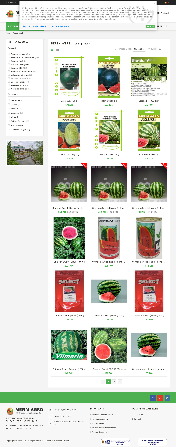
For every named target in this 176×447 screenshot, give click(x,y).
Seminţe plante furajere (22, 71)
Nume (139, 49)
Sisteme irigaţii (19, 82)
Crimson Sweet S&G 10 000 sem (109, 369)
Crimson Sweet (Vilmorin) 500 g (69, 369)
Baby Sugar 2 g (109, 101)
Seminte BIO (17, 68)
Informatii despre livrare (102, 415)
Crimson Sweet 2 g (149, 154)
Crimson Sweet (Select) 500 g (149, 315)
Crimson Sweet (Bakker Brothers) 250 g (109, 208)
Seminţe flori (17, 61)
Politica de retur (99, 423)
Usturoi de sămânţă (20, 75)
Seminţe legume (19, 54)
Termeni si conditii (100, 419)
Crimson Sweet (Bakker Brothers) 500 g (149, 208)
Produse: (152, 48)
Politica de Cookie (60, 26)
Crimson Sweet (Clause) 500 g (69, 262)
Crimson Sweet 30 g (109, 154)
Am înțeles (150, 26)
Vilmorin (15, 117)
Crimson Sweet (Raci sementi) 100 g (149, 262)
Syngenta (15, 113)
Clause (14, 104)
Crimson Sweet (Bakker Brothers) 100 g (69, 208)
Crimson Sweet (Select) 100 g (109, 315)
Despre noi (139, 415)
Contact (137, 419)
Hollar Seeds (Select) (20, 129)
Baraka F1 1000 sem (149, 101)
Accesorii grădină (19, 89)
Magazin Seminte (37, 440)
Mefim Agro (16, 100)
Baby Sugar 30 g (69, 101)
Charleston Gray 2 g (69, 154)
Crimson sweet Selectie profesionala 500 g (149, 369)
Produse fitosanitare (20, 78)
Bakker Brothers (18, 121)
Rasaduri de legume (20, 64)
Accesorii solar (18, 85)
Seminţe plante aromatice (23, 57)
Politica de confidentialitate (104, 428)
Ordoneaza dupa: (123, 48)
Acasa (8, 33)
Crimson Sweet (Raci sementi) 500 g (109, 262)
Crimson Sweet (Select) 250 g (69, 315)
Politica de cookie (99, 432)
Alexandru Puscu (61, 440)
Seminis (15, 109)
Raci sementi (17, 125)
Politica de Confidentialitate (33, 26)
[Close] (154, 3)
